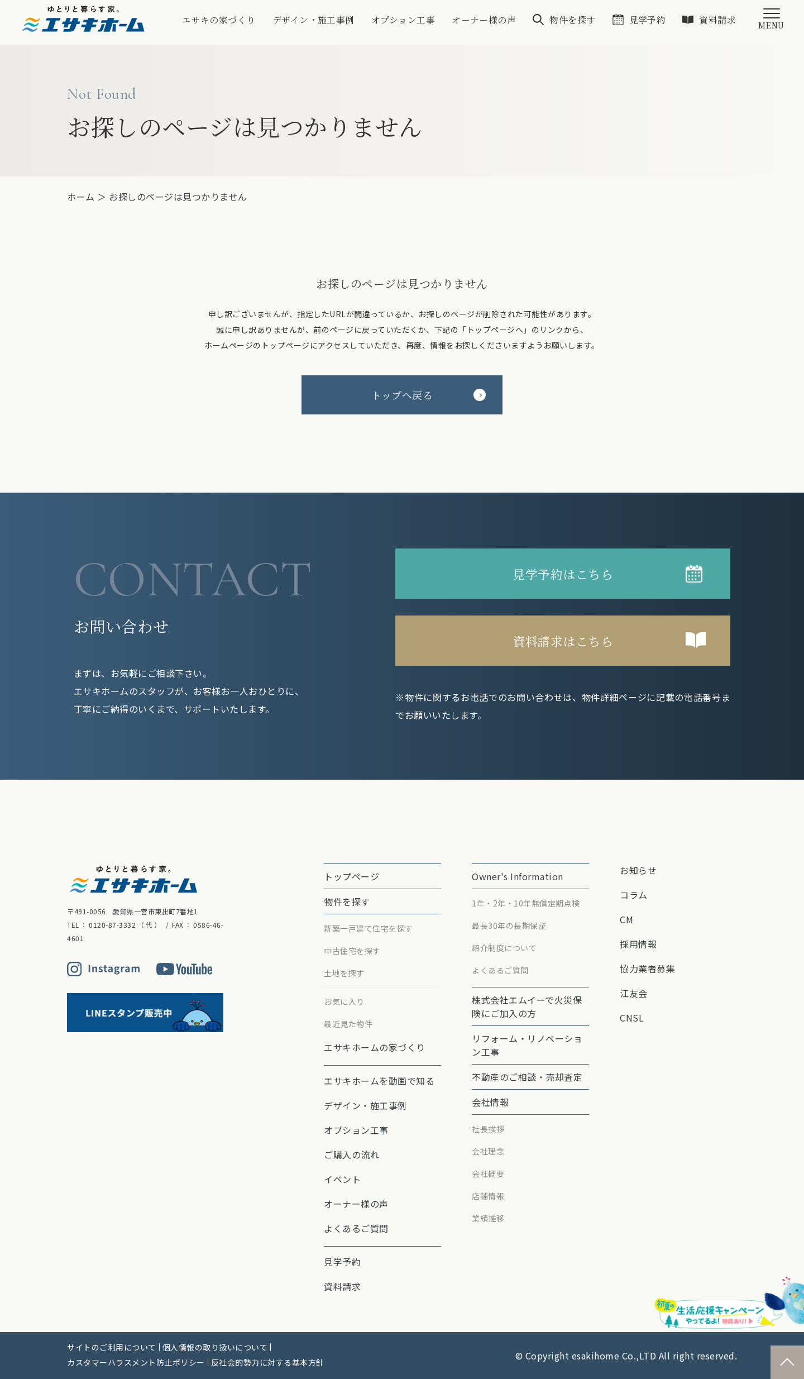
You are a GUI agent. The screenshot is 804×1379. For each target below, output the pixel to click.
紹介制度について (504, 947)
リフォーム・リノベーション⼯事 (527, 1045)
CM (626, 919)
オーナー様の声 (483, 19)
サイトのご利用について (111, 1347)
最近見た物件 (348, 1023)
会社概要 (488, 1173)
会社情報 (490, 1102)
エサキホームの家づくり (374, 1047)
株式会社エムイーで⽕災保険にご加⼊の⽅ (527, 1006)
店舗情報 (488, 1195)
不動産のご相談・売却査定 (527, 1077)
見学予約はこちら (563, 574)
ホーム (81, 196)
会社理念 (488, 1151)
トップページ (351, 876)
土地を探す (344, 973)
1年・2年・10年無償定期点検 (526, 903)
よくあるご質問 (356, 1228)
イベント (342, 1179)
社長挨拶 (488, 1128)
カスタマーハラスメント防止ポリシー (136, 1362)
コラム (634, 894)
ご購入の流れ (351, 1154)
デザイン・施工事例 (312, 19)
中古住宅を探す (352, 950)
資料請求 (717, 19)
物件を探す (572, 19)
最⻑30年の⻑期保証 (509, 925)
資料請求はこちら (563, 641)
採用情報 (638, 944)
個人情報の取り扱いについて (215, 1347)
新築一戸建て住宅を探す (368, 928)
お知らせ (638, 870)
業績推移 (488, 1218)
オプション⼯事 (403, 19)
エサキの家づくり (218, 19)
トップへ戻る (428, 395)
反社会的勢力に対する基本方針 (267, 1362)
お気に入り (344, 1001)
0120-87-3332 (112, 924)
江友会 (634, 993)
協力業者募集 (647, 968)
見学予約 (647, 19)
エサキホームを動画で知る (379, 1080)
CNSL (632, 1017)
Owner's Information (517, 876)
